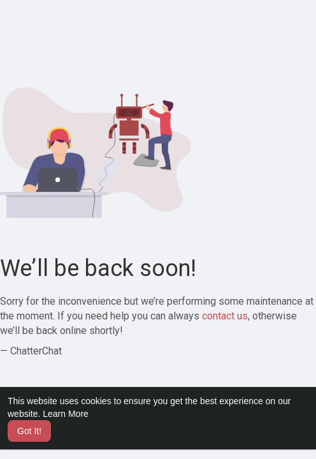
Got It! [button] (29, 431)
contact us (225, 316)
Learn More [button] (66, 414)
